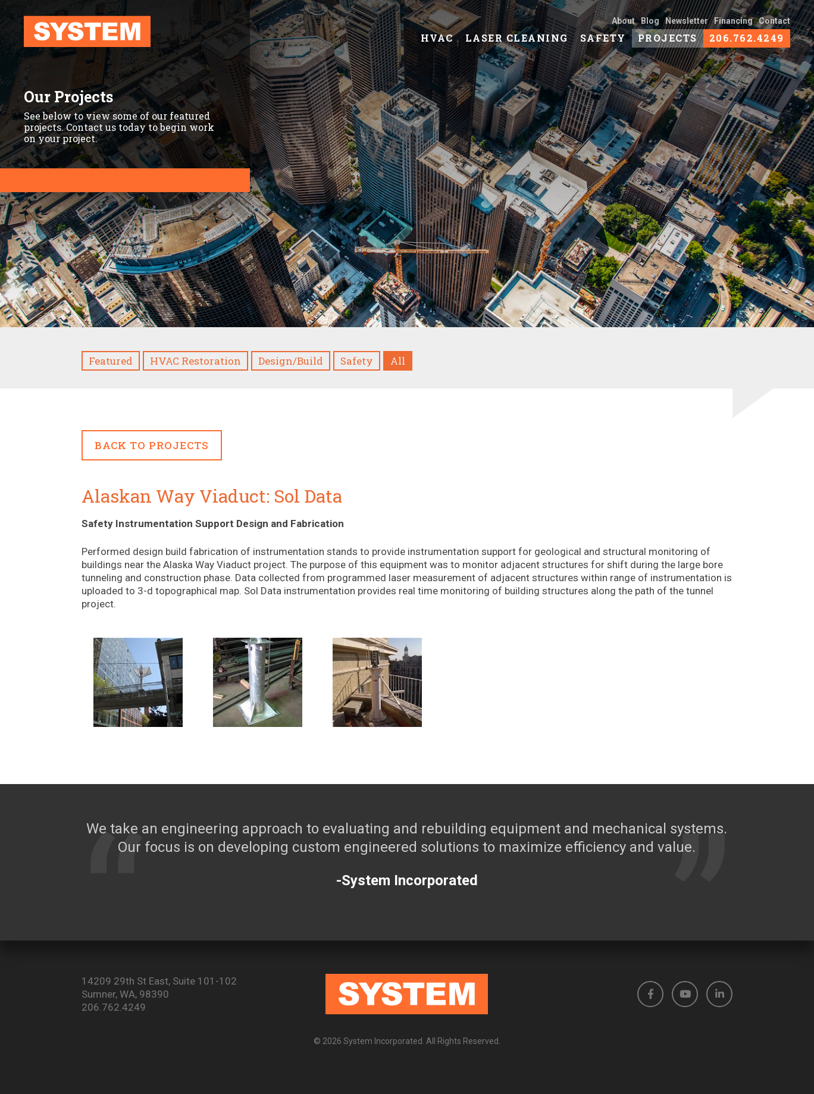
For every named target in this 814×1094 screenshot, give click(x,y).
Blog (650, 25)
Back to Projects (152, 445)
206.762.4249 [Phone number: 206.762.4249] (114, 1007)
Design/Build (290, 361)
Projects (667, 42)
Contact (774, 25)
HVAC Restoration (195, 361)
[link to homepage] (108, 36)
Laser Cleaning (516, 42)
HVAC (437, 42)
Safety (603, 42)
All (397, 361)
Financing (733, 25)
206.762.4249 (746, 42)
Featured (111, 361)
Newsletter (686, 25)
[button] (650, 994)
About (623, 25)
